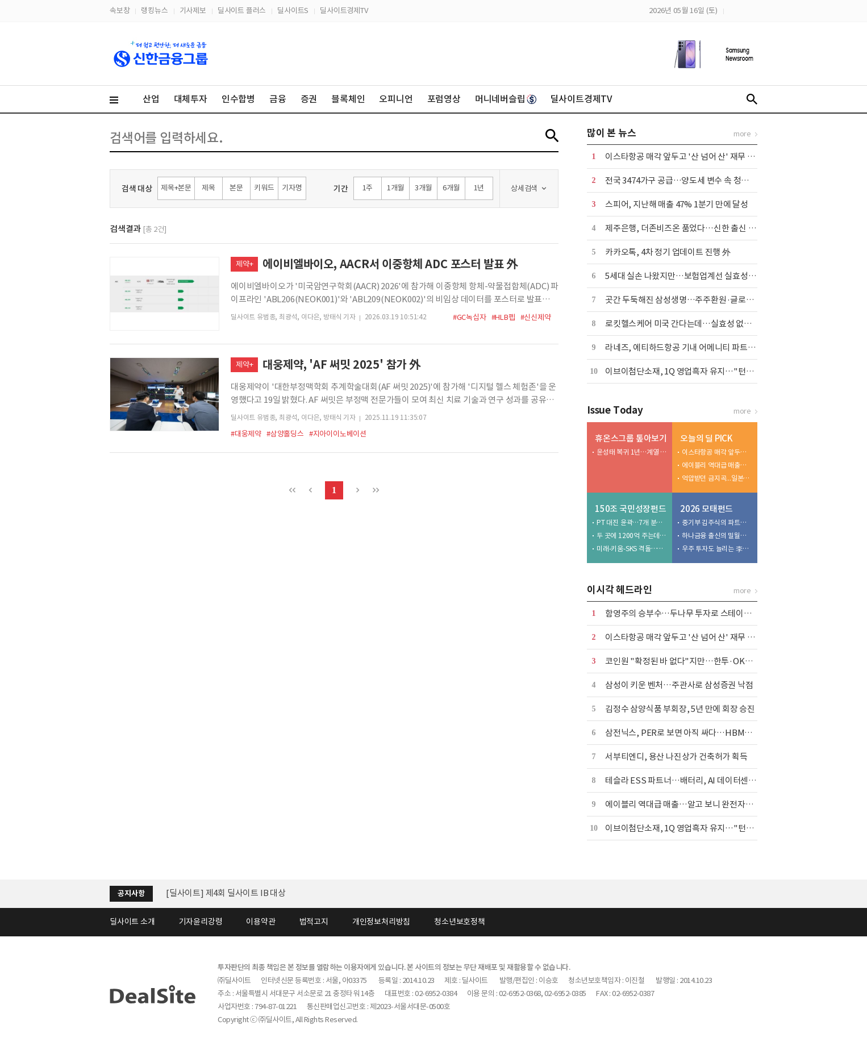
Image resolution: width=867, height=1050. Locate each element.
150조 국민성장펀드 (630, 509)
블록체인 (348, 99)
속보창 (120, 10)
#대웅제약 (246, 434)
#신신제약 (535, 317)
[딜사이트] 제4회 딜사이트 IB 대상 (226, 893)
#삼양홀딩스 (285, 434)
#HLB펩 (503, 317)
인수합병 (238, 99)
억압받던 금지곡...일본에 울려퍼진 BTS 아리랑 (717, 478)
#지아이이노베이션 (337, 434)
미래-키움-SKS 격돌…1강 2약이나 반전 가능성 (632, 548)
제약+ (244, 264)
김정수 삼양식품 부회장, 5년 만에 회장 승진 (680, 708)
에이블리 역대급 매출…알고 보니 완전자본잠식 (717, 465)
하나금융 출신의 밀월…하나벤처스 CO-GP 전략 (717, 535)
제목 (208, 188)
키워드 (264, 188)
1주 (367, 188)
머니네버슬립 (505, 99)
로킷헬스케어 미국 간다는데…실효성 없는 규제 (687, 323)
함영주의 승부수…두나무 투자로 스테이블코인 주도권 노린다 (711, 613)
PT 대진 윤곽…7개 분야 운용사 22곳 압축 (632, 522)
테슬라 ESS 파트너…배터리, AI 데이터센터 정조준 (693, 780)
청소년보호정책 (459, 921)
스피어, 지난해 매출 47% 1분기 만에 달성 (676, 204)
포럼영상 (444, 99)
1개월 (395, 188)
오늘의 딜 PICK (706, 438)
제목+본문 (176, 188)
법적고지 (313, 921)
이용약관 (260, 921)
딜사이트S (293, 10)
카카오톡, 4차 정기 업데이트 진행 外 (668, 252)
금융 (277, 99)
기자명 (292, 188)
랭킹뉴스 (154, 10)
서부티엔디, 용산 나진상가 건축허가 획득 (676, 756)
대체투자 (190, 99)
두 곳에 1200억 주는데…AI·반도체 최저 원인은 (632, 535)
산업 (151, 99)
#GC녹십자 (469, 317)
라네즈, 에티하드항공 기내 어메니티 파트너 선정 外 (693, 347)
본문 (236, 188)
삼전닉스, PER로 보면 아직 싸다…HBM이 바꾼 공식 (696, 732)
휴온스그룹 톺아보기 (631, 438)
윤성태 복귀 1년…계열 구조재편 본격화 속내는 (632, 452)
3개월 (423, 188)
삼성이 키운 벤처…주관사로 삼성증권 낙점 (679, 685)
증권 (309, 99)
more (742, 134)
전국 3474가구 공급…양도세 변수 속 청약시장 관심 (693, 180)
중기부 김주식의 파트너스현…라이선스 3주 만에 (717, 522)
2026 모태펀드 (706, 509)
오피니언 (395, 99)
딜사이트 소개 (132, 921)
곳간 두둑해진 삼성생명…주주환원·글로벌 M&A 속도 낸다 (706, 299)
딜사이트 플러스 (242, 10)
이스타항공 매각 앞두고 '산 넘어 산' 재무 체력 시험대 (696, 156)
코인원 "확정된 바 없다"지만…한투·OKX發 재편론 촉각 (703, 661)
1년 (479, 188)
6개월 (451, 188)
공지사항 (131, 893)
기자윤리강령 (201, 921)
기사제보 (193, 10)
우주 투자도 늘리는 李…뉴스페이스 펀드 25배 (717, 548)
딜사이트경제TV (344, 10)
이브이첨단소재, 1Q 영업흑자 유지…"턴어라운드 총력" (702, 371)
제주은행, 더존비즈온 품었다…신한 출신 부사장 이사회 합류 (709, 228)
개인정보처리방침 (381, 921)
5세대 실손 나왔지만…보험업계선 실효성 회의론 (689, 275)
